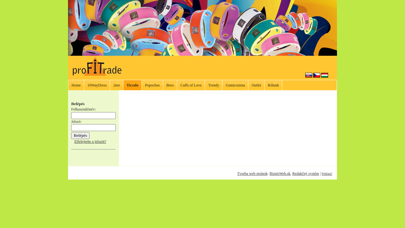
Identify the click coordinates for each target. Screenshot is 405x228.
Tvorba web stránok (252, 173)
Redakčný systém (305, 173)
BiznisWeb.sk (280, 173)
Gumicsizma (235, 85)
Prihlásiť (327, 173)
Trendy (213, 85)
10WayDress (97, 85)
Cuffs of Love (191, 85)
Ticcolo (132, 85)
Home (76, 85)
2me (116, 85)
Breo (170, 85)
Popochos (152, 85)
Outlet (256, 85)
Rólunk (273, 85)
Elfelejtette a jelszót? (90, 141)
